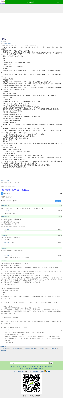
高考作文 (20, 366)
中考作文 (14, 366)
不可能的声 (4, 205)
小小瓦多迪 (6, 210)
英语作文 (32, 366)
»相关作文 (3, 350)
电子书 (22, 368)
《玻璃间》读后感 (30, 348)
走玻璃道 (54, 348)
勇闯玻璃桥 (17, 348)
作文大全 (38, 366)
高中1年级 (3, 180)
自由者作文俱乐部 (8, 43)
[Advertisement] (31, 25)
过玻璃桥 (6, 348)
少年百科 (28, 368)
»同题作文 (3, 346)
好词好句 (44, 366)
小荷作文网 (31, 2)
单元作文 (26, 366)
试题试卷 (34, 368)
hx (1, 41)
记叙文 (7, 180)
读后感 (50, 366)
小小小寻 (4, 235)
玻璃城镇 (44, 348)
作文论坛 (40, 368)
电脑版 (22, 371)
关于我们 (35, 371)
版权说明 (41, 371)
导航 (59, 2)
